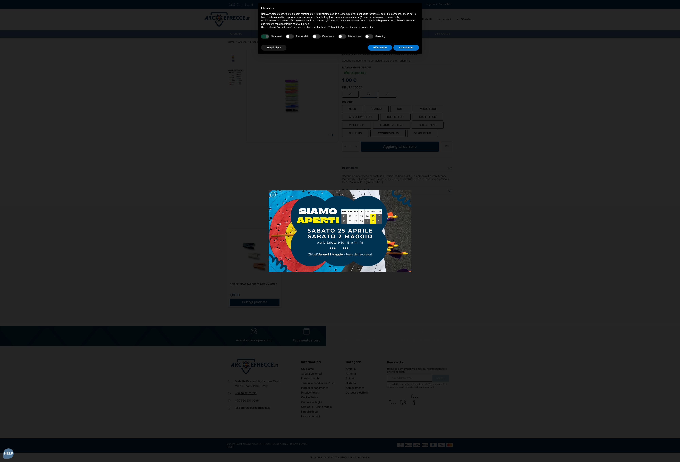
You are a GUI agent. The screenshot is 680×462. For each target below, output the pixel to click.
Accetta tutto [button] (406, 47)
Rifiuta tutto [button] (380, 47)
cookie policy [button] (394, 17)
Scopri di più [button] (274, 47)
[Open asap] (8, 453)
